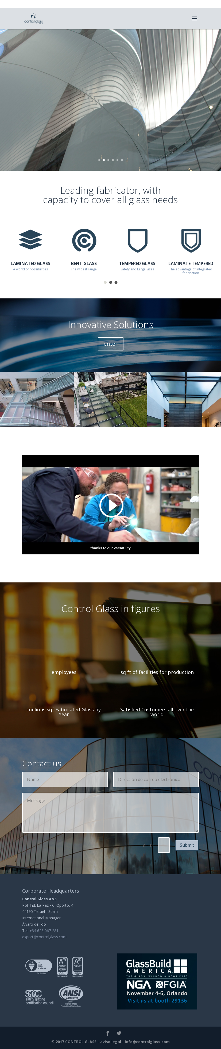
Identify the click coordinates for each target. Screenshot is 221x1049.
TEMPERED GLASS (137, 263)
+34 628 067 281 (44, 930)
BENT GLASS (84, 263)
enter (111, 343)
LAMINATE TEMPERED (190, 263)
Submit (187, 845)
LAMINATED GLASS (30, 263)
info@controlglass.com (147, 1041)
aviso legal (110, 1041)
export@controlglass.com (44, 936)
